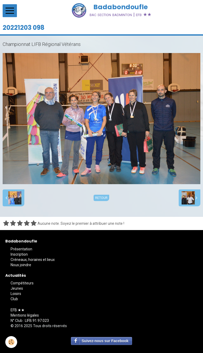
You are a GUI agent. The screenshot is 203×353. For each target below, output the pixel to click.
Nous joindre (21, 265)
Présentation (21, 249)
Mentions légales (25, 315)
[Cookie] (11, 342)
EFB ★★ (18, 310)
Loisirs (16, 294)
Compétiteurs (22, 283)
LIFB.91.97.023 (37, 320)
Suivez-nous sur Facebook (105, 341)
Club (14, 299)
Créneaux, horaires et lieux (33, 259)
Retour (101, 198)
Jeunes (17, 288)
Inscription (19, 254)
